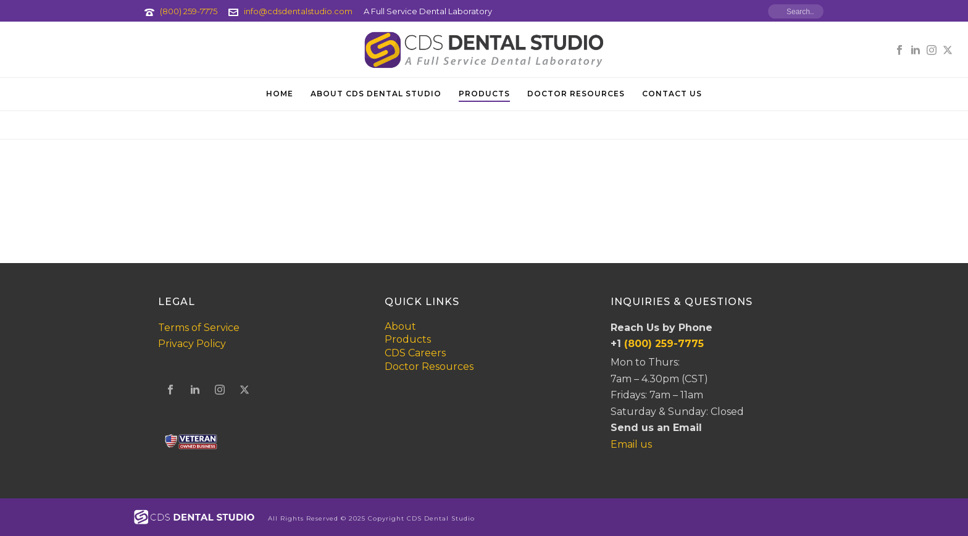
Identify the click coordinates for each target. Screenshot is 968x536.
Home (279, 93)
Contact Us (672, 93)
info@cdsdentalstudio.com (298, 11)
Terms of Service (199, 327)
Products (484, 93)
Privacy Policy (192, 344)
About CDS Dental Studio (376, 93)
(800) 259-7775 (188, 11)
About (400, 326)
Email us (631, 444)
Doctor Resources (576, 93)
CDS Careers (415, 353)
